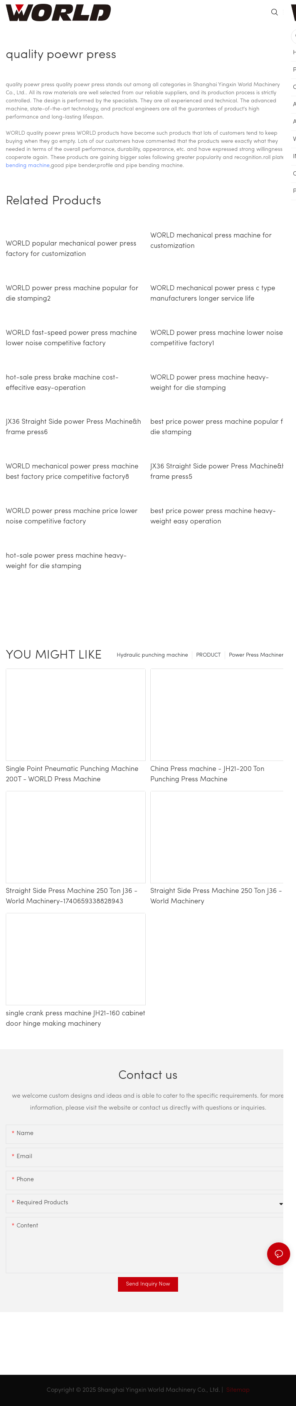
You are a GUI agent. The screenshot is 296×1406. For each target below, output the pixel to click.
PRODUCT (208, 655)
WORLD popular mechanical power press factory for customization (71, 249)
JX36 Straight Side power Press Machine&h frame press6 (73, 427)
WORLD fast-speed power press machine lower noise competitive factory (71, 338)
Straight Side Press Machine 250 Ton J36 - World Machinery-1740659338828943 (72, 896)
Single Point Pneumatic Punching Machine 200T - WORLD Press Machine (72, 774)
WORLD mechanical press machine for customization (211, 241)
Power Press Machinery (257, 655)
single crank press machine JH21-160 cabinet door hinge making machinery (75, 1019)
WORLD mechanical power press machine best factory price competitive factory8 (72, 472)
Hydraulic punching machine (152, 655)
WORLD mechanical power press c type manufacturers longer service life (212, 294)
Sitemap (237, 1390)
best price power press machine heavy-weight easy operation (213, 516)
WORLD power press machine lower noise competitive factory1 (216, 338)
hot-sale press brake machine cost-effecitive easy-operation (62, 383)
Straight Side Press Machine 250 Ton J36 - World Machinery (216, 896)
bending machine (28, 166)
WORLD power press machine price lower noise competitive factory (72, 516)
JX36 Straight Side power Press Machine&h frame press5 (218, 472)
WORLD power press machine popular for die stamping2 (72, 294)
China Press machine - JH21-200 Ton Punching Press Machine (207, 774)
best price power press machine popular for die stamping (220, 427)
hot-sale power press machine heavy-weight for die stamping (66, 561)
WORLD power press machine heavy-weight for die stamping (209, 383)
